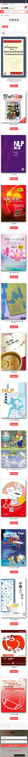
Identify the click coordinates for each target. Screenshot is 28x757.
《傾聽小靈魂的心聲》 (13, 272)
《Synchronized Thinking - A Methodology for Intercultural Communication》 (14, 80)
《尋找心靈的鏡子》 (14, 518)
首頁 (2, 15)
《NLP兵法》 (14, 174)
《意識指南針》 (14, 372)
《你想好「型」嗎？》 (13, 124)
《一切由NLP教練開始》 (14, 420)
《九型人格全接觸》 (14, 714)
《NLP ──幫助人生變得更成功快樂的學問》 (14, 322)
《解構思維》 (14, 667)
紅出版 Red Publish (14, 751)
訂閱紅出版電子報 (14, 746)
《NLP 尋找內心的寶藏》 (14, 568)
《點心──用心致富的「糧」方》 (14, 469)
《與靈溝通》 (14, 223)
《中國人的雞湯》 (14, 619)
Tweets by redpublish (8, 756)
